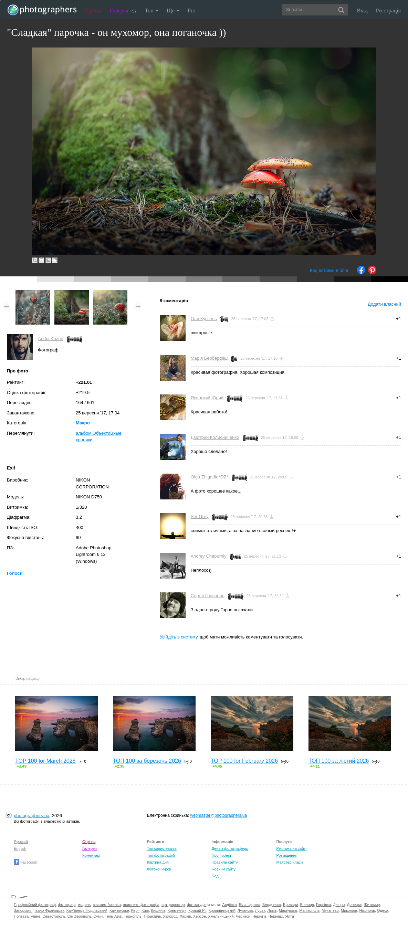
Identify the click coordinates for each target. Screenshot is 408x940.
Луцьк (260, 910)
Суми (98, 916)
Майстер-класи (289, 862)
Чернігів (259, 916)
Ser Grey (200, 516)
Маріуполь (288, 910)
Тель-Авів (113, 916)
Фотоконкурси (159, 869)
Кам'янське (119, 910)
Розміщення (286, 855)
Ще (173, 10)
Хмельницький (220, 916)
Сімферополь (79, 916)
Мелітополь (309, 910)
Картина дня (158, 862)
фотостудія (197, 904)
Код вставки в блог (329, 270)
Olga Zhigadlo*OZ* (209, 476)
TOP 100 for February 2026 (244, 761)
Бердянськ (271, 904)
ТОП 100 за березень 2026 (147, 761)
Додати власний (384, 304)
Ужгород (170, 916)
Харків (185, 916)
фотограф (66, 904)
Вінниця (307, 904)
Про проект (221, 855)
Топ (151, 10)
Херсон (199, 916)
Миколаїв (349, 910)
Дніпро (339, 904)
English (20, 848)
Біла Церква (249, 904)
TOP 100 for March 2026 (45, 761)
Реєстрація (388, 10)
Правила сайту (225, 862)
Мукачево (330, 910)
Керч (135, 910)
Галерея (123, 10)
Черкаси (243, 916)
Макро (83, 422)
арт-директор (173, 904)
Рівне (35, 916)
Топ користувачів (162, 848)
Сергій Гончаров (207, 595)
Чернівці (276, 916)
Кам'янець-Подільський (86, 910)
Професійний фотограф (35, 904)
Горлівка (323, 904)
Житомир (372, 904)
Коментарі (91, 855)
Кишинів (158, 910)
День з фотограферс (230, 848)
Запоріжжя (23, 910)
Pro (191, 10)
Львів (271, 910)
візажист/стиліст (107, 904)
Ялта (289, 916)
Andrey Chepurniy (209, 556)
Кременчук (177, 910)
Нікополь (367, 910)
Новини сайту (224, 869)
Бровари (290, 904)
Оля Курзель (204, 318)
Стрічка (92, 10)
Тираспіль (152, 916)
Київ (145, 910)
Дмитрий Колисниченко (215, 437)
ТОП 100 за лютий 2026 (338, 761)
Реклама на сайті (291, 848)
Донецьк (354, 904)
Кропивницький (222, 910)
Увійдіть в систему (179, 637)
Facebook (25, 862)
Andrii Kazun (50, 338)
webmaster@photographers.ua (218, 815)
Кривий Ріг (197, 910)
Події (216, 876)
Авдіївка (229, 904)
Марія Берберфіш (209, 358)
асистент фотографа (141, 904)
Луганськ (245, 910)
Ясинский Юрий (207, 397)
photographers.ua (31, 815)
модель (84, 904)
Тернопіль (133, 916)
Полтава (21, 916)
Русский (21, 841)
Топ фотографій (161, 855)
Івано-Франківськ (49, 910)
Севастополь (53, 916)
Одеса (382, 910)
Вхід (362, 10)
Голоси (14, 573)
